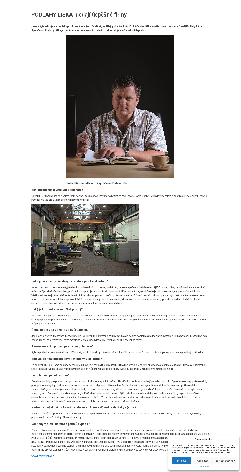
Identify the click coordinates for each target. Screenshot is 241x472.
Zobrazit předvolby (225, 460)
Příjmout (181, 460)
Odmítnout (202, 460)
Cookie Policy (204, 467)
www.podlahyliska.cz (42, 456)
